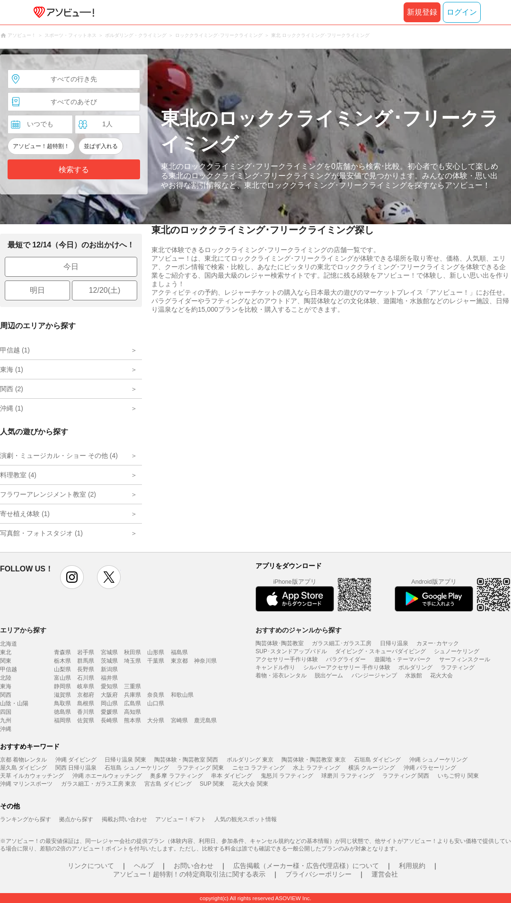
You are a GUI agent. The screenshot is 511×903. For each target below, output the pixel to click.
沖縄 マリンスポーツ (26, 783)
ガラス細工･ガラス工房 (341, 643)
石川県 (85, 678)
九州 (5, 720)
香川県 (85, 712)
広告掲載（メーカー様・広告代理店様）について (306, 865)
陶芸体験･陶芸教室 (280, 643)
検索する (74, 170)
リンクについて (91, 865)
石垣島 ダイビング (377, 759)
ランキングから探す (25, 819)
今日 (71, 267)
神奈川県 (205, 661)
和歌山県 (182, 695)
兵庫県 (132, 695)
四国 (5, 712)
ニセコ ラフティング (258, 767)
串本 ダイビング (231, 775)
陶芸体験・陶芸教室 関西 (186, 759)
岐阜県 (85, 686)
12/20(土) (105, 290)
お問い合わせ (193, 865)
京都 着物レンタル (23, 759)
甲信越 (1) (15, 350)
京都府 (85, 695)
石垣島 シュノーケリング (136, 767)
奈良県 (155, 695)
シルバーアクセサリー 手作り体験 (346, 667)
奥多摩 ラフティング (176, 775)
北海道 (8, 643)
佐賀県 (85, 720)
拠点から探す (76, 819)
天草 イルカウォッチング (32, 775)
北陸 (5, 678)
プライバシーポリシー (318, 874)
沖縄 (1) (11, 408)
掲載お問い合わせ (124, 819)
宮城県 (109, 652)
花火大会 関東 (250, 783)
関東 (5, 661)
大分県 (155, 720)
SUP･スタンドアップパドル (291, 651)
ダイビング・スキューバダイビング (380, 651)
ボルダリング (415, 667)
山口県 (155, 703)
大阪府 (109, 695)
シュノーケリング (456, 651)
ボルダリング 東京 (250, 759)
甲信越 (8, 669)
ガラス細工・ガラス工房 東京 (98, 783)
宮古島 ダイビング (167, 783)
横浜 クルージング (371, 767)
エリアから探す (23, 630)
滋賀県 (62, 695)
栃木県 (62, 661)
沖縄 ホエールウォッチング (107, 775)
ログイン (462, 12)
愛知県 (109, 686)
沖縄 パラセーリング (430, 767)
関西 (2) (11, 389)
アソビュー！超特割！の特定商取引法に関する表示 (189, 874)
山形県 (155, 652)
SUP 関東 (212, 783)
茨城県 (109, 661)
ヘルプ (144, 865)
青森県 (62, 652)
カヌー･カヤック (437, 643)
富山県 (62, 678)
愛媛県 (109, 712)
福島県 (179, 652)
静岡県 (62, 686)
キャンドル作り (275, 667)
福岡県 (62, 720)
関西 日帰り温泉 (76, 767)
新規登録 (422, 12)
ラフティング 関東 (200, 767)
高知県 (132, 712)
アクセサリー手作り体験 (287, 659)
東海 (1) (11, 369)
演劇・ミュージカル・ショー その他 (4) (59, 455)
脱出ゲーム (329, 675)
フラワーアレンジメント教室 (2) (48, 494)
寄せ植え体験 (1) (25, 513)
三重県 (132, 686)
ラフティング (458, 667)
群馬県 (85, 661)
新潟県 (109, 669)
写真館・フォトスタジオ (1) (41, 533)
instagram (72, 577)
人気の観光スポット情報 (245, 819)
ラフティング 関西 (405, 775)
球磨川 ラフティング (347, 775)
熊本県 (132, 720)
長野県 (85, 669)
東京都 (179, 661)
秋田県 (132, 652)
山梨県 (62, 669)
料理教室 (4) (18, 475)
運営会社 (384, 874)
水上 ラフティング (316, 767)
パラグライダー (346, 659)
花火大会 (441, 675)
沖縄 (5, 729)
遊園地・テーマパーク (402, 659)
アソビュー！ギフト (180, 819)
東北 (5, 652)
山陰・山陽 (14, 703)
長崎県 (109, 720)
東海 (5, 686)
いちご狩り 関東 (458, 775)
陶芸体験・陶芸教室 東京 (313, 759)
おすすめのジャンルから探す (299, 630)
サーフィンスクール (464, 659)
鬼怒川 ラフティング (287, 775)
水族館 (413, 675)
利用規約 (412, 865)
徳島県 (62, 712)
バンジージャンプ (374, 675)
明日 (37, 290)
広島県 (132, 703)
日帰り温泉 (394, 643)
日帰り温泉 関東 (125, 759)
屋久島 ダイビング (23, 767)
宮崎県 (179, 720)
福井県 (109, 678)
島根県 (85, 703)
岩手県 (85, 652)
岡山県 (109, 703)
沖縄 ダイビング (76, 759)
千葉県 (155, 661)
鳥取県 (62, 703)
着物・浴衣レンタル (281, 675)
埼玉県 (132, 661)
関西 (5, 695)
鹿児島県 (205, 720)
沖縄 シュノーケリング (438, 759)
